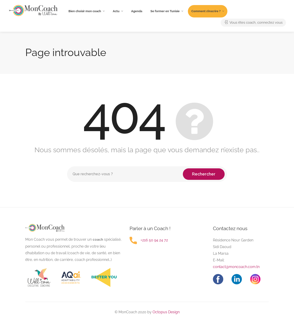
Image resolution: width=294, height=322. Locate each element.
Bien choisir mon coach (84, 11)
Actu (116, 11)
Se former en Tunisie (165, 11)
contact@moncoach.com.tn (236, 267)
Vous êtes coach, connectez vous (253, 22)
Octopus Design (166, 312)
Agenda (136, 11)
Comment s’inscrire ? (205, 11)
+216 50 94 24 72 (154, 240)
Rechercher (203, 174)
